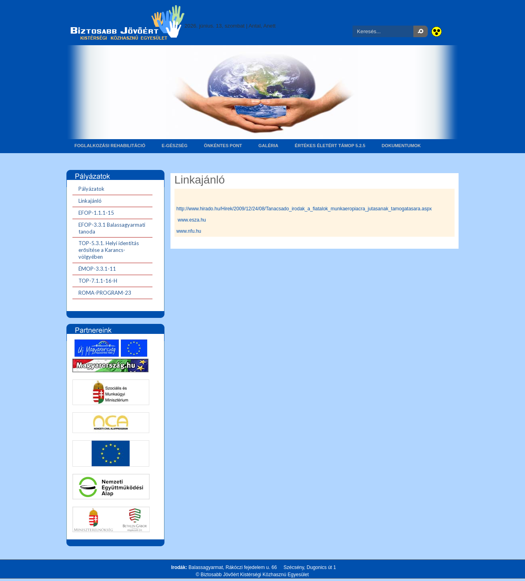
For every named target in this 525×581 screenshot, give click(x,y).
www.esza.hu (191, 220)
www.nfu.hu (188, 231)
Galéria (268, 145)
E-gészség (175, 145)
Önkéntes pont (223, 145)
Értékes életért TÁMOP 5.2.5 (330, 145)
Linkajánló (199, 180)
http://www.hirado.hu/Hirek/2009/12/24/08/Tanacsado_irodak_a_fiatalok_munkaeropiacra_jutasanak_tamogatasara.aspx (304, 209)
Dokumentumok (401, 145)
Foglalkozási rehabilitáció (109, 145)
